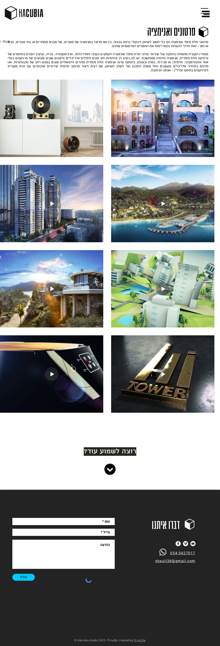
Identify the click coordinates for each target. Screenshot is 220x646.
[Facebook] (178, 543)
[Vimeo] (185, 543)
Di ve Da (139, 640)
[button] (206, 14)
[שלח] (23, 577)
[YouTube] (193, 543)
